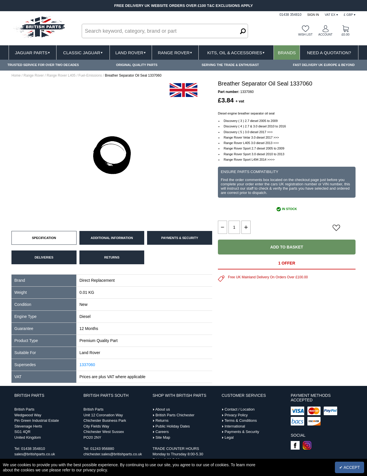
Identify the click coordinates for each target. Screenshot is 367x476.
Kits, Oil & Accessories (236, 52)
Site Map (162, 437)
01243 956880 (102, 448)
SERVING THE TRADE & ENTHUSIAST (230, 65)
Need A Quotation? (329, 52)
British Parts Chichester (174, 415)
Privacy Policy (236, 415)
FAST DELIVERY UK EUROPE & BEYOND (324, 65)
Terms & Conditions (241, 420)
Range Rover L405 (61, 75)
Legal (229, 437)
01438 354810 (33, 448)
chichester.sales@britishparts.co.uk (112, 454)
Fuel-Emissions (90, 75)
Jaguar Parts (32, 52)
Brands (287, 52)
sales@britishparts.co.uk (34, 454)
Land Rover (130, 52)
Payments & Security (242, 432)
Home (16, 75)
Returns (162, 420)
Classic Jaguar (83, 52)
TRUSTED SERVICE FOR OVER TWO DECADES (43, 65)
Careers (162, 432)
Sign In (313, 14)
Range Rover (175, 52)
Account (325, 34)
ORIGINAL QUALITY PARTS (136, 65)
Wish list (305, 34)
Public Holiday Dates (172, 426)
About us (162, 409)
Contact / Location (240, 409)
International (235, 426)
